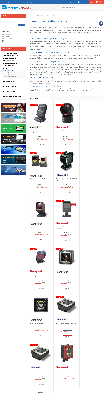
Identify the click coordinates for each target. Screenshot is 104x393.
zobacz (40, 144)
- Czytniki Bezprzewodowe (14, 76)
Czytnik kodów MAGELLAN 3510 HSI (40, 271)
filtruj (22, 25)
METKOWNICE (7, 94)
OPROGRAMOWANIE (9, 65)
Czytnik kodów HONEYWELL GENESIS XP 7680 (88, 177)
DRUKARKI (6, 79)
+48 (63, 363)
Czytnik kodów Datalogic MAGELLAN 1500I (40, 177)
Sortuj (31, 98)
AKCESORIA (6, 89)
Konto (84, 2)
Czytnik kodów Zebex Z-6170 (63, 177)
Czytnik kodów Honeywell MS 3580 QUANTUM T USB (40, 224)
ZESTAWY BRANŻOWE (9, 58)
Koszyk (95, 2)
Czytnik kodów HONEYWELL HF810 (90, 271)
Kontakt (65, 2)
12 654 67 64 (62, 359)
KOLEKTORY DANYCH (9, 86)
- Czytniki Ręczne (14, 73)
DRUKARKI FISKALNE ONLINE (12, 55)
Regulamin (10, 2)
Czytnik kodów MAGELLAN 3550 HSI (65, 271)
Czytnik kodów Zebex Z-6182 (88, 224)
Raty (31, 2)
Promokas (16, 7)
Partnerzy (25, 2)
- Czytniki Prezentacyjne (14, 75)
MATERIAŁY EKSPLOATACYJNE (12, 96)
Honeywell (48, 95)
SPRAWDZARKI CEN (9, 81)
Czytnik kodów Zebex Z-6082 (63, 224)
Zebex (53, 95)
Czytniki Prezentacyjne (55, 16)
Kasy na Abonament (44, 2)
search (101, 7)
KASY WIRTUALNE (8, 60)
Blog (69, 2)
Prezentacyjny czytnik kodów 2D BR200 (39, 130)
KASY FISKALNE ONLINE (10, 53)
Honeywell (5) (8, 39)
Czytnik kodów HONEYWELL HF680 (65, 130)
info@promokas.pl (59, 372)
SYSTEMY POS (7, 68)
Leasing (35, 2)
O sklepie (3, 2)
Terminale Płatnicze (56, 2)
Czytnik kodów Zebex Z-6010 (88, 130)
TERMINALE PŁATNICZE (10, 63)
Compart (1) (8, 34)
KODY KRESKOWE (8, 70)
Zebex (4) (7, 41)
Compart (38, 95)
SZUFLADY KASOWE (9, 91)
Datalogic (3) (8, 36)
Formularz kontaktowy (8, 366)
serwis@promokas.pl (85, 371)
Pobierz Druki (17, 2)
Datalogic (43, 95)
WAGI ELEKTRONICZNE (10, 84)
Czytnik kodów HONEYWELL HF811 (40, 318)
